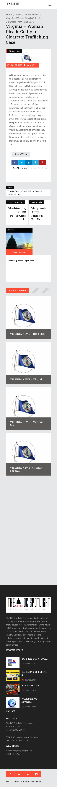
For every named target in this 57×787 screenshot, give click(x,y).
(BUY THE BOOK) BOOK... (34, 658)
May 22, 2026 (30, 680)
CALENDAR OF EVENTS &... (34, 673)
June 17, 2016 (16, 65)
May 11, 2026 (30, 706)
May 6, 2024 (29, 663)
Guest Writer (31, 65)
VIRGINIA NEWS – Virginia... (27, 379)
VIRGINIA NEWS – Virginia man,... (26, 423)
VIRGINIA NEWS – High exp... (28, 333)
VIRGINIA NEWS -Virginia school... (26, 469)
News (18, 14)
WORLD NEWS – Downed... (30, 700)
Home (9, 14)
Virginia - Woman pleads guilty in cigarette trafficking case (24, 193)
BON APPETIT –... (31, 685)
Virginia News (31, 14)
